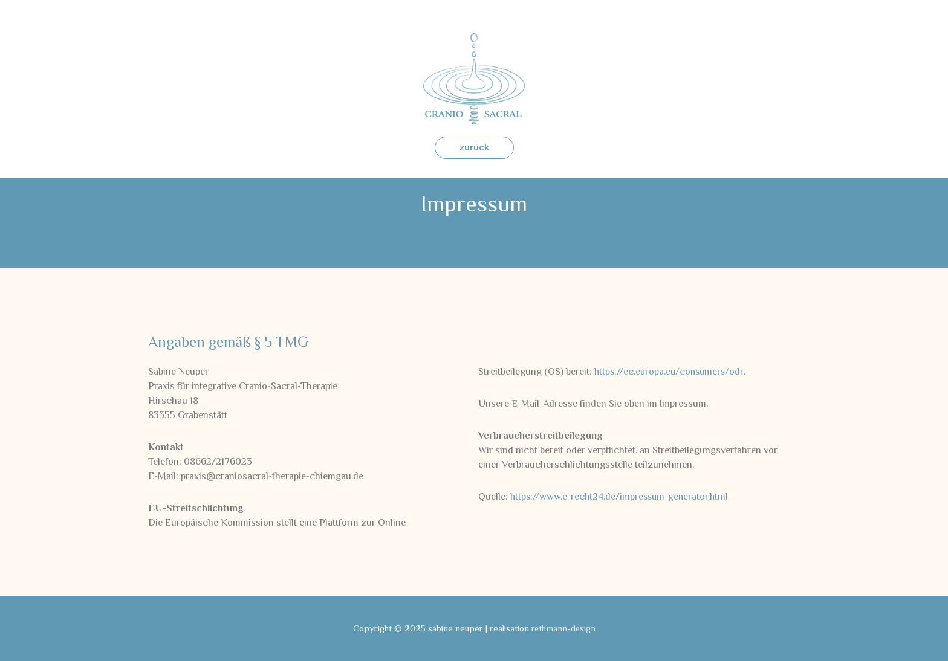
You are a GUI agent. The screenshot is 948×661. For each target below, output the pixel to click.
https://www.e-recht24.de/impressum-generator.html (621, 496)
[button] (474, 148)
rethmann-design (563, 628)
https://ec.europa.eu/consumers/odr (670, 371)
